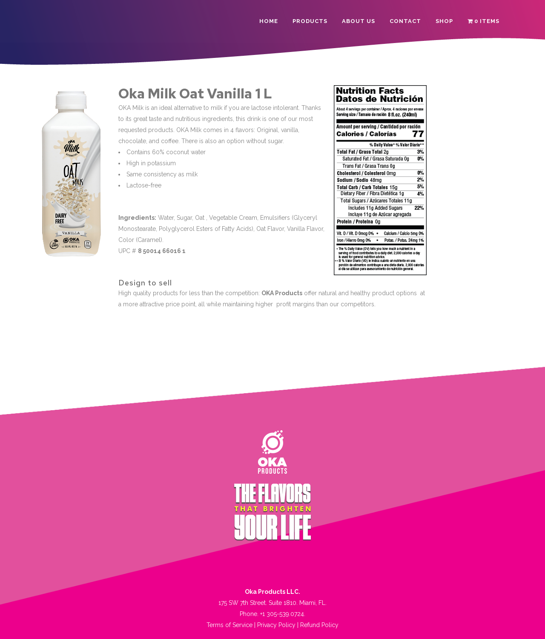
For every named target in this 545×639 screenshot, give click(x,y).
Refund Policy (319, 625)
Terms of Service (229, 625)
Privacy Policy (276, 625)
